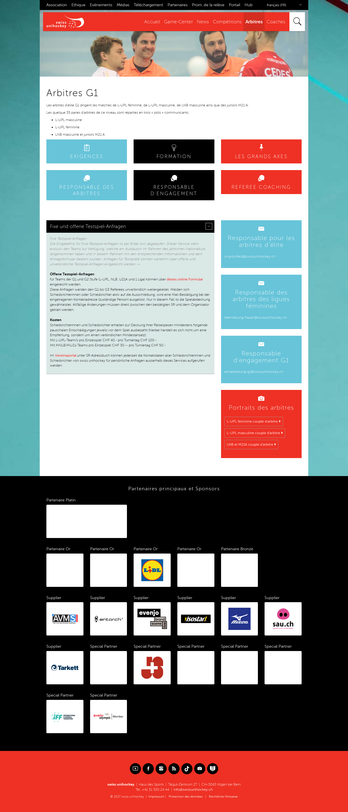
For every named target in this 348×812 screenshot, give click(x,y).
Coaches (276, 21)
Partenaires (178, 5)
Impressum (156, 796)
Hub (249, 5)
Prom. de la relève (208, 5)
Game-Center (178, 21)
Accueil (152, 21)
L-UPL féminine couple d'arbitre (252, 421)
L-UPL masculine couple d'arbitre (253, 433)
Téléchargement (148, 5)
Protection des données (186, 796)
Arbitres (254, 21)
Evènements (101, 5)
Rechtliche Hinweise (223, 796)
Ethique (78, 5)
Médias (123, 5)
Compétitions (227, 21)
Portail (234, 5)
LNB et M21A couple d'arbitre (250, 445)
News (203, 21)
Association (56, 5)
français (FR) (276, 5)
